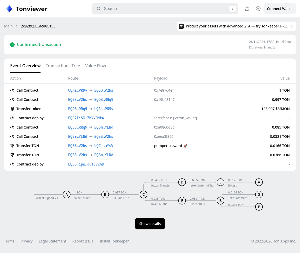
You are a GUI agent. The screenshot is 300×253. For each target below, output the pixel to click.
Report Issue (83, 241)
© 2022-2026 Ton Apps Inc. (273, 241)
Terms (9, 241)
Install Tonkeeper (114, 241)
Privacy (27, 241)
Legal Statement (52, 241)
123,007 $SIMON (275, 108)
